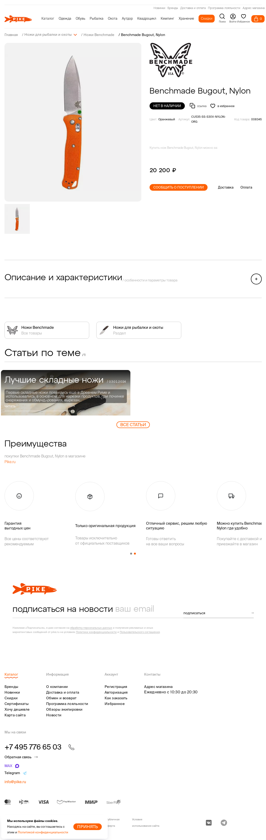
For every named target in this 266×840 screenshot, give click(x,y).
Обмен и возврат (61, 698)
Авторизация (116, 692)
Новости (53, 715)
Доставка (226, 187)
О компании (57, 686)
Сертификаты (16, 703)
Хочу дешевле (17, 709)
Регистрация (116, 686)
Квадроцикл (146, 18)
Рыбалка (96, 18)
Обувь (80, 18)
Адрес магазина (254, 8)
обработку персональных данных (91, 627)
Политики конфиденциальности (96, 631)
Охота (112, 18)
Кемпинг (167, 18)
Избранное (115, 703)
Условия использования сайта (145, 822)
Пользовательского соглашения (140, 631)
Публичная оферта (113, 822)
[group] (73, 122)
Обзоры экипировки (64, 709)
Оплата (246, 187)
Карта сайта (15, 715)
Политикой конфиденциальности (43, 832)
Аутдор (127, 18)
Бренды (173, 8)
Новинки (159, 8)
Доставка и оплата (193, 8)
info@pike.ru (15, 781)
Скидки (206, 18)
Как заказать (116, 698)
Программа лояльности (224, 8)
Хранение (186, 18)
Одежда (65, 18)
